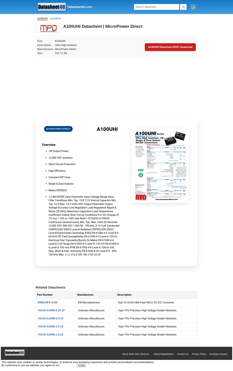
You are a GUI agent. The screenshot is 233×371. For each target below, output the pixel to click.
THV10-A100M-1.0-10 (50, 326)
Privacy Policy (199, 354)
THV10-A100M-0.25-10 (51, 310)
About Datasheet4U (164, 354)
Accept (81, 365)
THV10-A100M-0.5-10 (50, 318)
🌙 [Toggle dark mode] (193, 7)
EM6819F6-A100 (47, 302)
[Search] (156, 7)
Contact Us (182, 354)
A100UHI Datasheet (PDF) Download (170, 47)
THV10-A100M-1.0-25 (50, 334)
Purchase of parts (218, 354)
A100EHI (55, 18)
